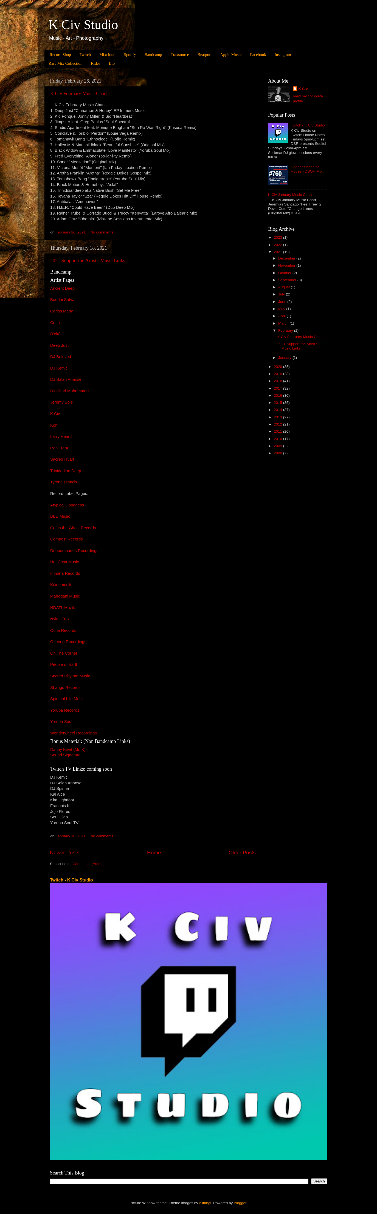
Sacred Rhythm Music (70, 676)
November (287, 265)
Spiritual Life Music (67, 699)
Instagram (283, 54)
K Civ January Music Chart (290, 195)
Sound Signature (65, 755)
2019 (278, 374)
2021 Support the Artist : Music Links (87, 260)
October (285, 273)
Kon (53, 425)
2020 (278, 367)
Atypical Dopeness (67, 505)
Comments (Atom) (88, 864)
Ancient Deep (62, 288)
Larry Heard (61, 436)
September (287, 280)
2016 (278, 395)
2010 (278, 439)
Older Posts (242, 852)
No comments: (102, 232)
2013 (278, 417)
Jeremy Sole (61, 402)
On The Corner (63, 653)
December (287, 258)
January (285, 358)
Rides (95, 63)
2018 (278, 381)
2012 (278, 424)
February (286, 330)
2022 (278, 245)
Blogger (240, 1203)
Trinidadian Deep (65, 471)
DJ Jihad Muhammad (69, 391)
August (284, 287)
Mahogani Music (65, 596)
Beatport (205, 54)
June (282, 302)
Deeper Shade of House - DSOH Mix (306, 169)
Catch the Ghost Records (73, 528)
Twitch (85, 54)
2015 (278, 403)
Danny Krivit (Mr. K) (68, 749)
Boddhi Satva (62, 299)
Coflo (55, 322)
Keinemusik (60, 584)
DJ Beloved (60, 356)
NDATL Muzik (62, 607)
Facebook (258, 54)
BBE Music (60, 516)
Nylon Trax (60, 619)
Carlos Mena (61, 311)
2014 (278, 410)
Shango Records (65, 687)
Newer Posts (64, 852)
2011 (278, 431)
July (282, 294)
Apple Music (230, 54)
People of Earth (64, 664)
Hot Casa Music (64, 562)
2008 (278, 453)
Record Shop (60, 54)
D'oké (55, 334)
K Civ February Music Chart (78, 93)
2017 (278, 388)
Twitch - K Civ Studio (308, 125)
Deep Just (59, 345)
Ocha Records (63, 630)
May (282, 309)
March (283, 323)
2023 (278, 237)
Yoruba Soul (61, 721)
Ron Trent (59, 448)
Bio (112, 63)
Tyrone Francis (63, 482)
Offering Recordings (68, 642)
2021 (278, 252)
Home (154, 852)
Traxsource (180, 54)
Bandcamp (153, 54)
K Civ (55, 414)
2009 (278, 446)
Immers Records (65, 573)
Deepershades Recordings (74, 550)
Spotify (130, 54)
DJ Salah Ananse (65, 379)
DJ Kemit (58, 368)
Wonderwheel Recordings (73, 733)
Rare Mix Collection (65, 63)
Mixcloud (107, 54)
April (282, 316)
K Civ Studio (83, 24)
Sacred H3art (62, 459)
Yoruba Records (64, 710)
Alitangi (205, 1203)
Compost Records (66, 539)
